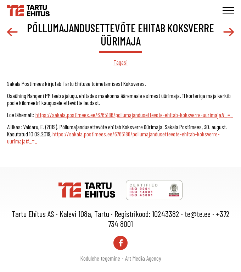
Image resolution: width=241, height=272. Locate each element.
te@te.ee (198, 214)
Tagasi (120, 62)
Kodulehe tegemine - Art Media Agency (120, 258)
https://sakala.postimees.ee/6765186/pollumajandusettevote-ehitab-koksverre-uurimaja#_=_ (134, 114)
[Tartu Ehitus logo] (28, 9)
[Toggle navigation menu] (228, 10)
